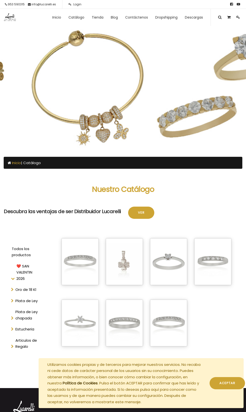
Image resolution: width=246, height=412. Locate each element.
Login (74, 4)
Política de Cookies (80, 383)
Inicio (16, 162)
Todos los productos (21, 252)
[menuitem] (57, 17)
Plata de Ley (26, 300)
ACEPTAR (227, 383)
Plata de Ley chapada (26, 315)
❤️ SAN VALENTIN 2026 (24, 272)
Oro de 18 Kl (25, 289)
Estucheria (24, 329)
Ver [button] (141, 212)
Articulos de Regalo (26, 343)
